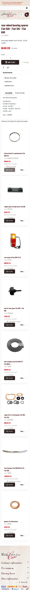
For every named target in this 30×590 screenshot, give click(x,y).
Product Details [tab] (20, 93)
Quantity (3, 54)
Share (3, 67)
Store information (9, 578)
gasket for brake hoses (11, 521)
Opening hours (8, 573)
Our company (7, 568)
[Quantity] (6, 57)
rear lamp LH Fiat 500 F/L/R (12, 257)
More (21, 170)
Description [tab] (8, 93)
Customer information (11, 562)
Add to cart (10, 62)
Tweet (8, 67)
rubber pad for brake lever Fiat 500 (14, 207)
